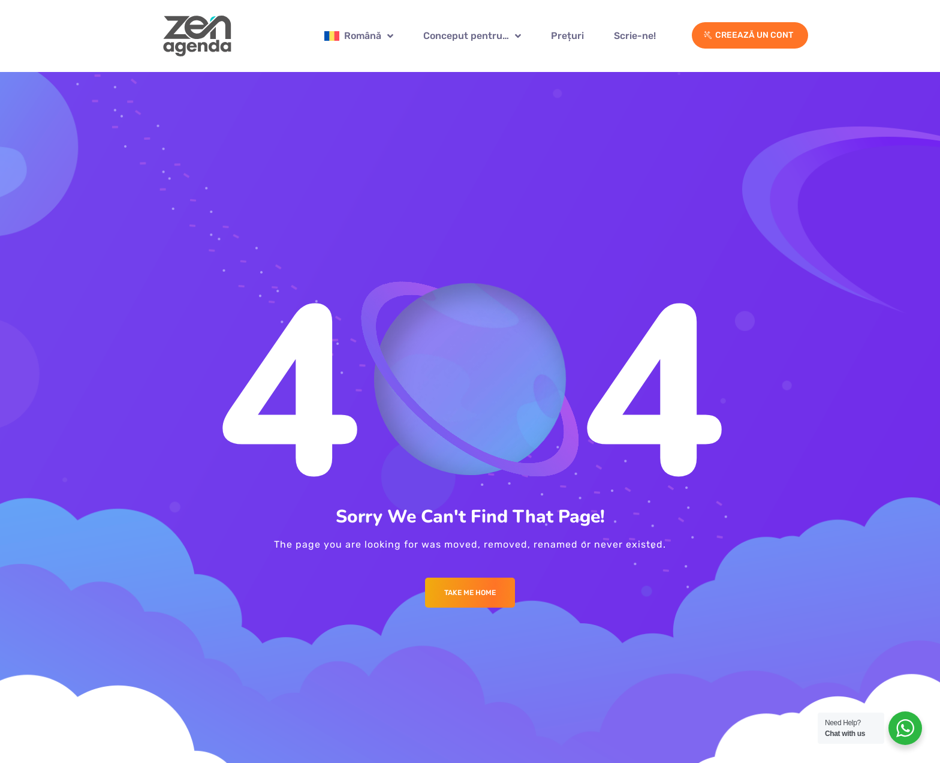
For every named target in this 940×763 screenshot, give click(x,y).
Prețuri (567, 35)
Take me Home (470, 592)
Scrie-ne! (635, 35)
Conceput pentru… (472, 36)
